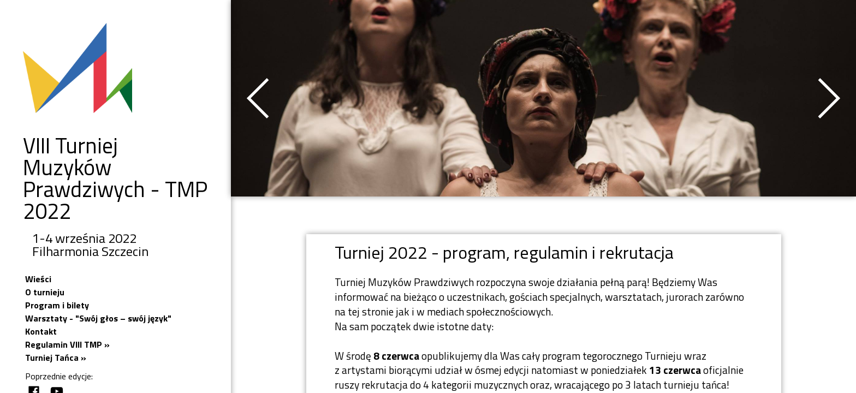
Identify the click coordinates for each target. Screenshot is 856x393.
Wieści (38, 278)
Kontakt (41, 331)
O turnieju (44, 292)
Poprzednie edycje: (59, 376)
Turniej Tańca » (55, 357)
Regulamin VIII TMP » (67, 344)
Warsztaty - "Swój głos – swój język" (98, 318)
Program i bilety (57, 305)
